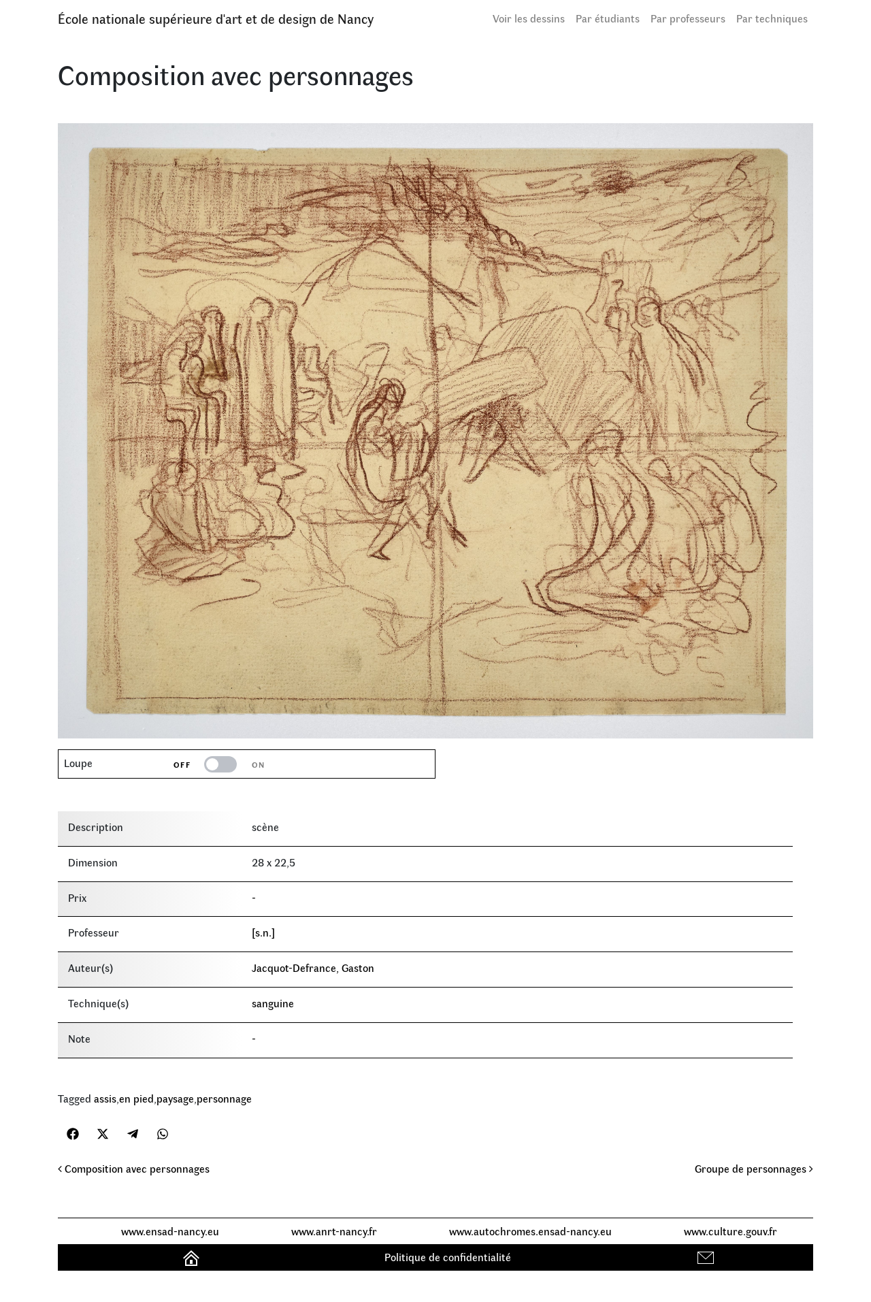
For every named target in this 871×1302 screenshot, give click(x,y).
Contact (707, 1257)
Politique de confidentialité (447, 1257)
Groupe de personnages (754, 1168)
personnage (224, 1098)
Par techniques (772, 18)
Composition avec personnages (134, 1168)
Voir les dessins (529, 18)
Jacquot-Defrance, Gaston (313, 967)
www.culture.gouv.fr (730, 1231)
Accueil (193, 1257)
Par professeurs (688, 18)
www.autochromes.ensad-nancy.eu (530, 1231)
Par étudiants (608, 18)
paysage (175, 1098)
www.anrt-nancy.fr (334, 1231)
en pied (136, 1098)
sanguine (273, 1003)
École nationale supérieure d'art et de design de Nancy (216, 18)
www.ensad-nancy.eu (170, 1231)
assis (105, 1098)
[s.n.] (263, 932)
